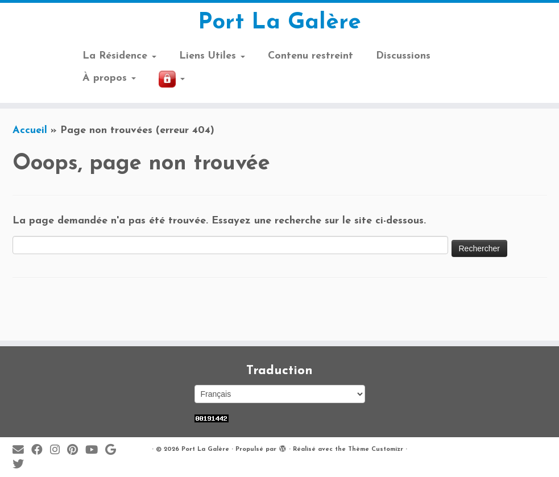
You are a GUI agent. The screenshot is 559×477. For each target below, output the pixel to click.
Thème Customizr (375, 449)
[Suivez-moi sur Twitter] (22, 464)
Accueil (30, 130)
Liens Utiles (212, 56)
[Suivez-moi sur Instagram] (58, 450)
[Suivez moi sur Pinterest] (76, 450)
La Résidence (119, 56)
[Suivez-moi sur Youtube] (95, 450)
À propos (109, 78)
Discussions (403, 56)
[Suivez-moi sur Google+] (114, 450)
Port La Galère (279, 22)
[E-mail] (22, 450)
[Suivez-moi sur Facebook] (40, 450)
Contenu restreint (310, 56)
